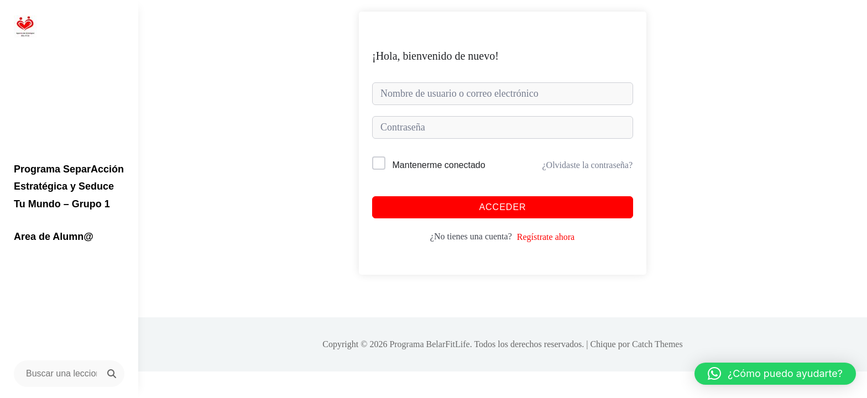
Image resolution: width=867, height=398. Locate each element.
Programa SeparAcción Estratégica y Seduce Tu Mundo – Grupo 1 (69, 187)
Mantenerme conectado (439, 165)
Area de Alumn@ (53, 236)
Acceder (502, 207)
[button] (775, 374)
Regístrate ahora (545, 237)
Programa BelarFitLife (429, 344)
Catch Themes (657, 344)
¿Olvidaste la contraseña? (587, 165)
